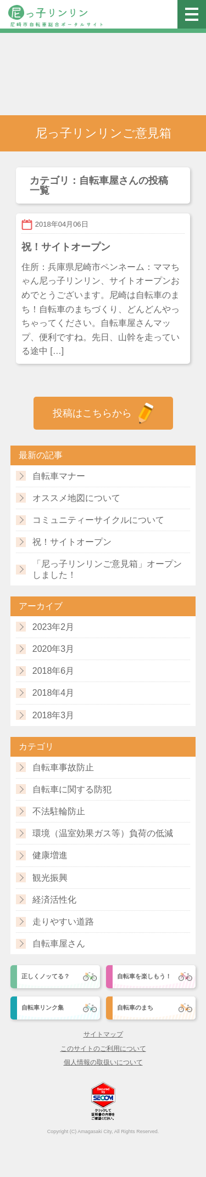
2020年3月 (53, 649)
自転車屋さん (58, 943)
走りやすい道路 (63, 921)
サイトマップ (103, 1034)
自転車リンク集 (42, 1007)
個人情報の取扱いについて (103, 1062)
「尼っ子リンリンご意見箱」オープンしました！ (107, 569)
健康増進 (50, 855)
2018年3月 (53, 715)
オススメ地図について (76, 498)
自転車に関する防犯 (72, 789)
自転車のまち (135, 1007)
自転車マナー (58, 476)
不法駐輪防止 (58, 811)
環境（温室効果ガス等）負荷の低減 (102, 833)
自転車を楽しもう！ (144, 976)
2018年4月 (53, 692)
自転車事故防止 (63, 767)
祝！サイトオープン (72, 542)
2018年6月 (53, 670)
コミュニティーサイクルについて (98, 520)
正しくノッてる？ (45, 976)
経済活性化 (54, 899)
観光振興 (50, 877)
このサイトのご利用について (103, 1048)
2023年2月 (53, 627)
